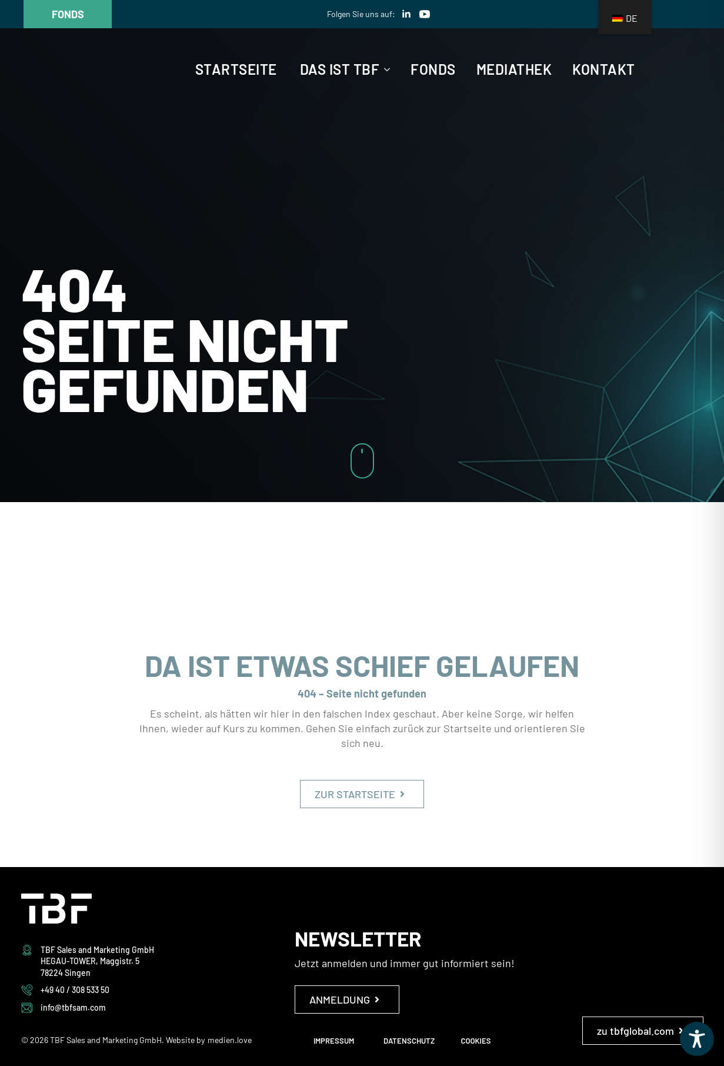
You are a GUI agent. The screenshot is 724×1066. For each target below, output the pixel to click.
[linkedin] (406, 14)
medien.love (230, 1040)
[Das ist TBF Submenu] (384, 69)
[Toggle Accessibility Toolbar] (697, 1039)
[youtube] (424, 14)
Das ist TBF (340, 69)
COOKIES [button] (476, 1040)
